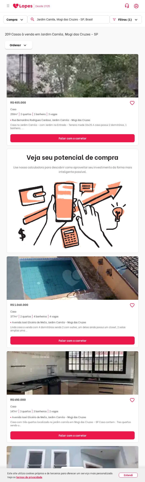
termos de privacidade (29, 477)
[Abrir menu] (8, 6)
